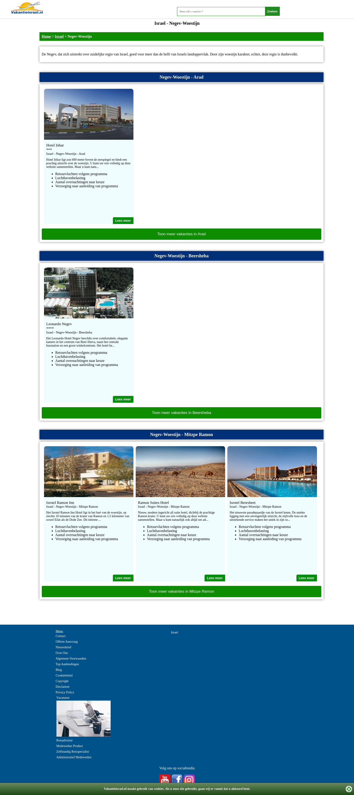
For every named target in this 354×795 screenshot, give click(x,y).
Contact (61, 636)
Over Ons (62, 653)
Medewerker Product (69, 746)
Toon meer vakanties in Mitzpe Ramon (181, 591)
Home (46, 36)
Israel (59, 36)
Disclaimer (63, 686)
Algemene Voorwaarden (71, 658)
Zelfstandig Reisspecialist (72, 751)
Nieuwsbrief (63, 647)
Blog (59, 670)
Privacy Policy (65, 692)
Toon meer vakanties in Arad (181, 234)
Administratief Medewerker (74, 757)
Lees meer (123, 220)
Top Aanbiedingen (67, 664)
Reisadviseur (64, 740)
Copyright (62, 681)
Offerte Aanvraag (67, 641)
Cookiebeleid (64, 675)
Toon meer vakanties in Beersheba (181, 413)
